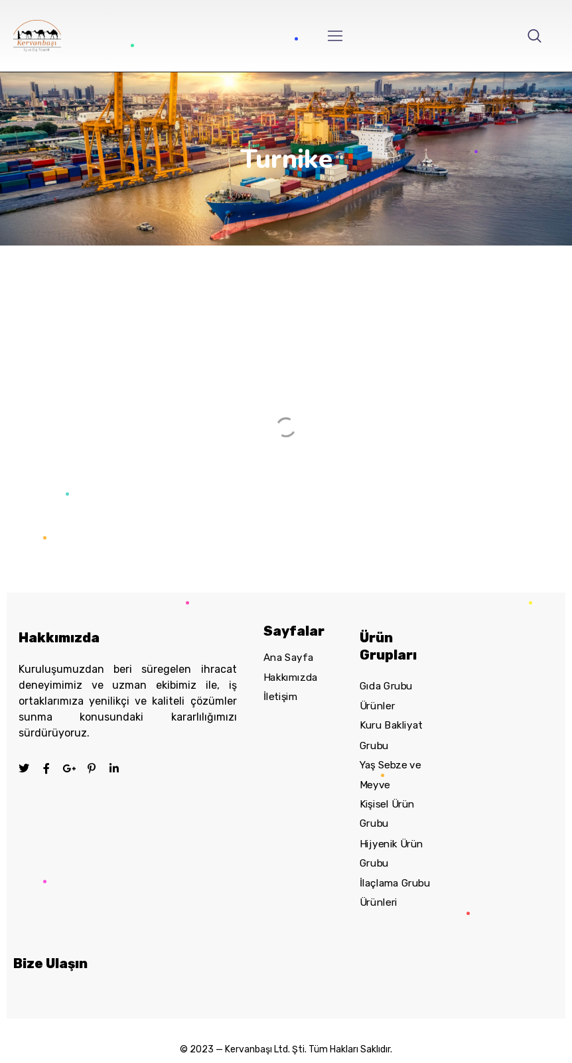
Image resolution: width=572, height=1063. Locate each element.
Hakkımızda (290, 677)
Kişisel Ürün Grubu (387, 814)
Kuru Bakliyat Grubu (391, 735)
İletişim (280, 697)
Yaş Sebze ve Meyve (390, 775)
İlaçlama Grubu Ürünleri (395, 892)
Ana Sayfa (288, 658)
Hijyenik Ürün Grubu (391, 853)
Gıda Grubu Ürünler (386, 696)
